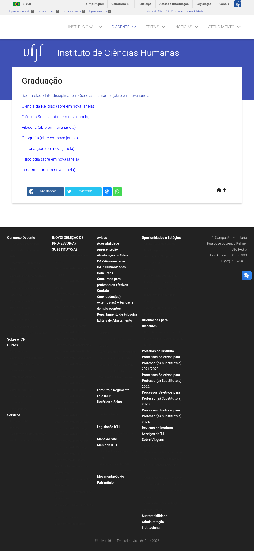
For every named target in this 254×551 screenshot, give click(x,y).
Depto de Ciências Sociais (25, 364)
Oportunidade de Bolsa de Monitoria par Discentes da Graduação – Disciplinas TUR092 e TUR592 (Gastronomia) (160, 256)
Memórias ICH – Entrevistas (116, 470)
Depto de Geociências (23, 377)
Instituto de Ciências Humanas (118, 52)
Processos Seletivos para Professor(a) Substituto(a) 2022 (162, 381)
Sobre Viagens (153, 440)
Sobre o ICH (16, 339)
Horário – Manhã (109, 408)
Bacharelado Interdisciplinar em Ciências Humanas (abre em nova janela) (86, 95)
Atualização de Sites (112, 255)
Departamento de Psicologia (71, 415)
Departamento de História (69, 377)
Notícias (183, 27)
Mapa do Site (154, 11)
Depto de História (20, 383)
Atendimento (221, 27)
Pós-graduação (19, 408)
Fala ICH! (104, 396)
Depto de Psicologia (21, 389)
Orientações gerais (155, 446)
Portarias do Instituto (158, 351)
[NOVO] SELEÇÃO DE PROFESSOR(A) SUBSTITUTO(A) (67, 243)
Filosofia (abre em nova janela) (49, 127)
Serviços (13, 415)
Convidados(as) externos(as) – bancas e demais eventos (115, 302)
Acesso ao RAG (19, 421)
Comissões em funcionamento (117, 433)
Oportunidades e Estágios (161, 238)
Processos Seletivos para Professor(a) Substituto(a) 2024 (162, 416)
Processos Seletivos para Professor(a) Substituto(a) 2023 (162, 398)
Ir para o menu (49, 11)
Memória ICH (107, 445)
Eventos (14, 427)
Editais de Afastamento (114, 320)
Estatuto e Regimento (113, 390)
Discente (121, 27)
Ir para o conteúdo (21, 11)
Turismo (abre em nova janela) (48, 169)
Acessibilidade (194, 11)
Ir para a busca (74, 11)
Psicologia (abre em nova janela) (50, 159)
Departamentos (19, 351)
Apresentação (107, 249)
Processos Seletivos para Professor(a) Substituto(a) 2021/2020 (162, 363)
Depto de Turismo (20, 396)
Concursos (105, 273)
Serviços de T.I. (153, 434)
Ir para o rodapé (100, 11)
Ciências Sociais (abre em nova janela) (56, 116)
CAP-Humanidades (111, 261)
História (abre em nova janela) (48, 148)
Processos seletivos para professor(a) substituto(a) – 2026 (26, 250)
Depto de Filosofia (20, 370)
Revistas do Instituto (157, 428)
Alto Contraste (174, 11)
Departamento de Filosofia (70, 319)
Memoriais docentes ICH (114, 464)
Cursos (12, 345)
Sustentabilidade (154, 516)
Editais (152, 27)
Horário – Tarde (108, 421)
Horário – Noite (108, 414)
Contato (103, 291)
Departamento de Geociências (72, 345)
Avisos (102, 238)
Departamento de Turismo (70, 453)
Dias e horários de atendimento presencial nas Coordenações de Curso (163, 339)
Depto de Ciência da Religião (27, 357)
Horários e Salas (109, 402)
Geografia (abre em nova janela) (50, 137)
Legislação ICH (108, 427)
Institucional (82, 27)
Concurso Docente (21, 238)
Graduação (16, 402)
